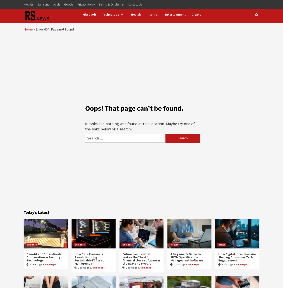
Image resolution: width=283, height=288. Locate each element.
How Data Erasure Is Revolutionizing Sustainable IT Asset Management (89, 258)
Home (28, 29)
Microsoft (89, 14)
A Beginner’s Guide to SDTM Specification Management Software (186, 257)
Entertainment (175, 14)
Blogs (222, 244)
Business (32, 244)
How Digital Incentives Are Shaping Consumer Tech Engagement (237, 257)
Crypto (196, 14)
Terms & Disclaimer (111, 4)
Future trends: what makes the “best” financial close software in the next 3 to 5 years (141, 258)
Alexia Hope (49, 264)
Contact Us (135, 4)
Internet (153, 14)
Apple (56, 4)
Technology (113, 14)
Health (136, 14)
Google (69, 4)
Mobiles (29, 4)
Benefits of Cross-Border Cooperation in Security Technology (45, 257)
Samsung (43, 4)
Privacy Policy (86, 4)
